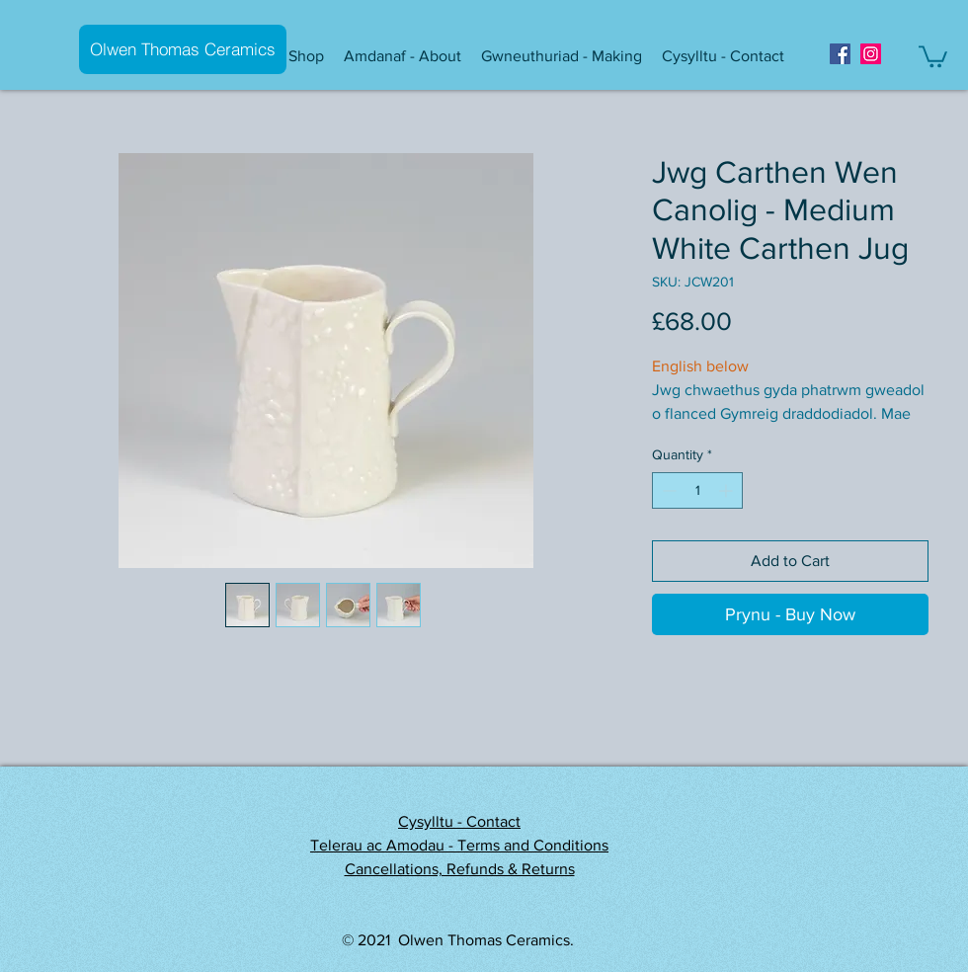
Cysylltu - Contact (459, 821)
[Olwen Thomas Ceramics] (182, 49)
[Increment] (727, 490)
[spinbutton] (697, 490)
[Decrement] (667, 490)
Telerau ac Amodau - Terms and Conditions (459, 845)
